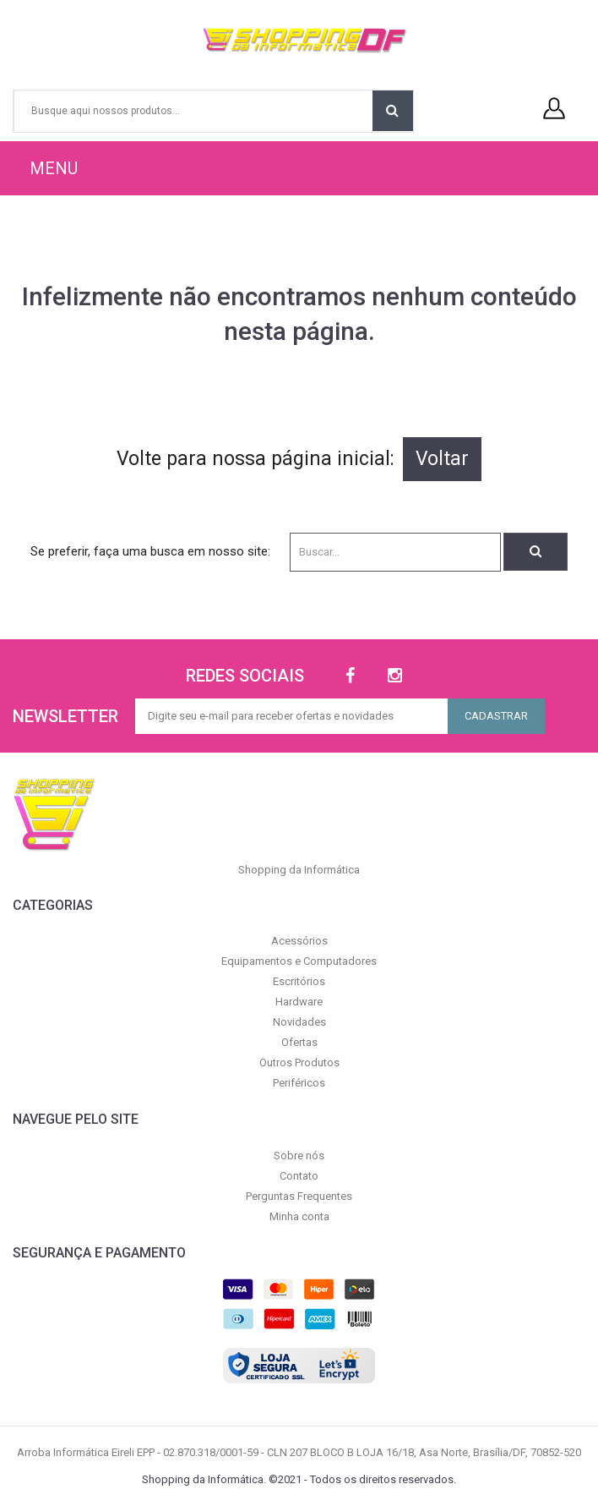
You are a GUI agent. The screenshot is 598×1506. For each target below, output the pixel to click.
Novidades (299, 1022)
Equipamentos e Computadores (299, 961)
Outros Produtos (299, 1062)
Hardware (299, 1001)
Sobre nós (299, 1155)
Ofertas (299, 1042)
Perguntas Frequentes (299, 1196)
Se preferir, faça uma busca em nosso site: (150, 551)
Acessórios (299, 940)
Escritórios (299, 981)
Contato (299, 1175)
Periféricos (299, 1082)
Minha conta (299, 1216)
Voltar (442, 458)
